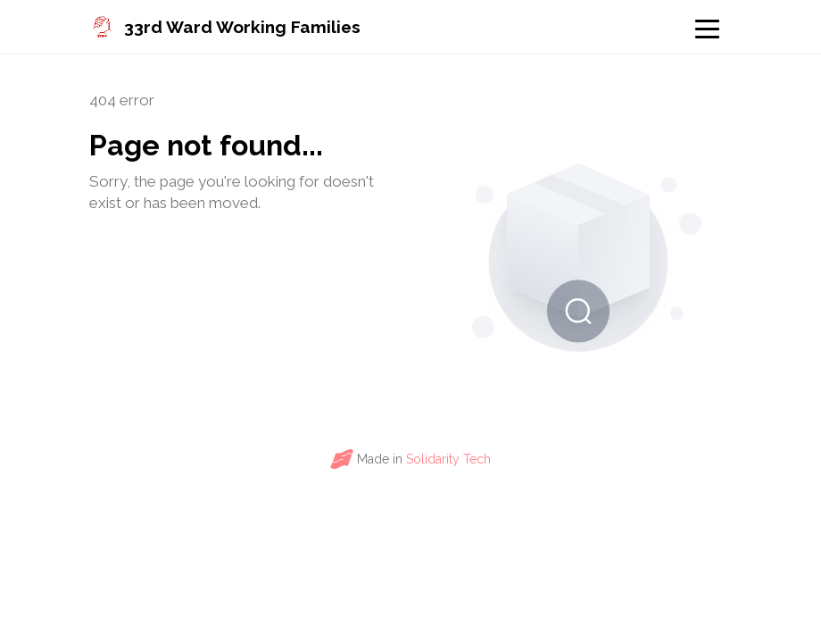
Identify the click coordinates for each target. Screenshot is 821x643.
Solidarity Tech (448, 459)
